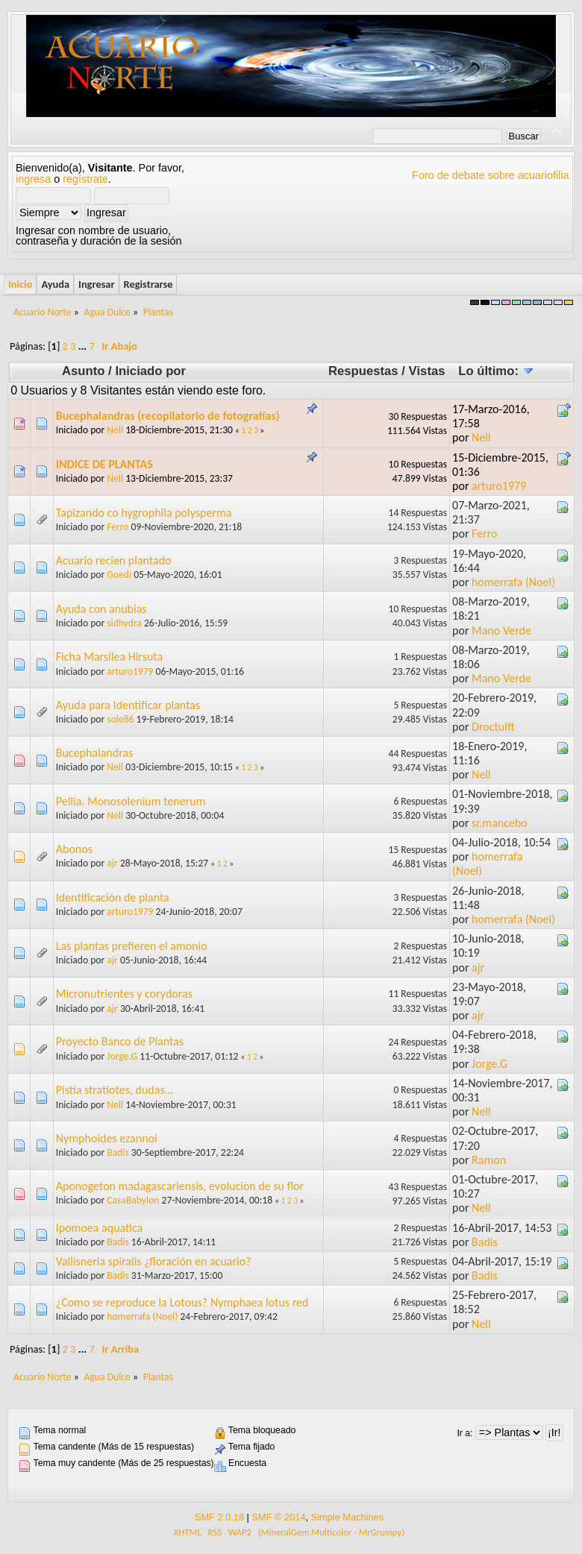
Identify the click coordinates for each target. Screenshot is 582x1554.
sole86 (120, 719)
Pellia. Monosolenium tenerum (131, 801)
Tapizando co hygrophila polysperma (144, 513)
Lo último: (496, 371)
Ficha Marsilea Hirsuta (109, 656)
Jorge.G (122, 1056)
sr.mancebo (500, 823)
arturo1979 (499, 486)
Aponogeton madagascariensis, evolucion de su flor (180, 1186)
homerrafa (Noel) (513, 582)
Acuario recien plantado (114, 560)
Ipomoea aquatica (99, 1228)
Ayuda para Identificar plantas (128, 705)
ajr (112, 863)
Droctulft (493, 727)
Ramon (489, 1160)
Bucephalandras (95, 753)
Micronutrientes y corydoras (124, 994)
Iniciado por (150, 371)
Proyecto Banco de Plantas (120, 1041)
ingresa (33, 179)
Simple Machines (347, 1517)
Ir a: (464, 1433)
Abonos (74, 849)
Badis (117, 1152)
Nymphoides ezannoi (106, 1138)
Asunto (83, 371)
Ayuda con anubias (101, 609)
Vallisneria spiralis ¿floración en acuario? (153, 1261)
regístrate (85, 179)
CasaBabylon (133, 1200)
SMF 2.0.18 (219, 1517)
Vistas (427, 371)
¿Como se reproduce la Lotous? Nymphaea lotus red (182, 1302)
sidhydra (124, 623)
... (84, 346)
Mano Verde (501, 630)
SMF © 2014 (278, 1517)
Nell (115, 430)
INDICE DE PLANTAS (104, 464)
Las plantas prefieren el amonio (131, 946)
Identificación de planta (112, 897)
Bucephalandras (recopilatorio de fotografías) (168, 416)
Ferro (117, 526)
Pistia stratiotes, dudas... (115, 1090)
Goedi (119, 574)
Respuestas (363, 371)
